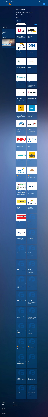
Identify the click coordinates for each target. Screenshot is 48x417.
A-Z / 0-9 (3, 29)
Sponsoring (3, 409)
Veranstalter (3, 408)
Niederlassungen (4, 33)
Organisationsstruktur (4, 36)
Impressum (3, 404)
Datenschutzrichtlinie (4, 412)
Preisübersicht (3, 410)
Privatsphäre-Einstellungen (5, 413)
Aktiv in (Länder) (4, 32)
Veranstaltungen (4, 37)
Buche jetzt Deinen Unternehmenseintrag (21, 16)
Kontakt (3, 405)
